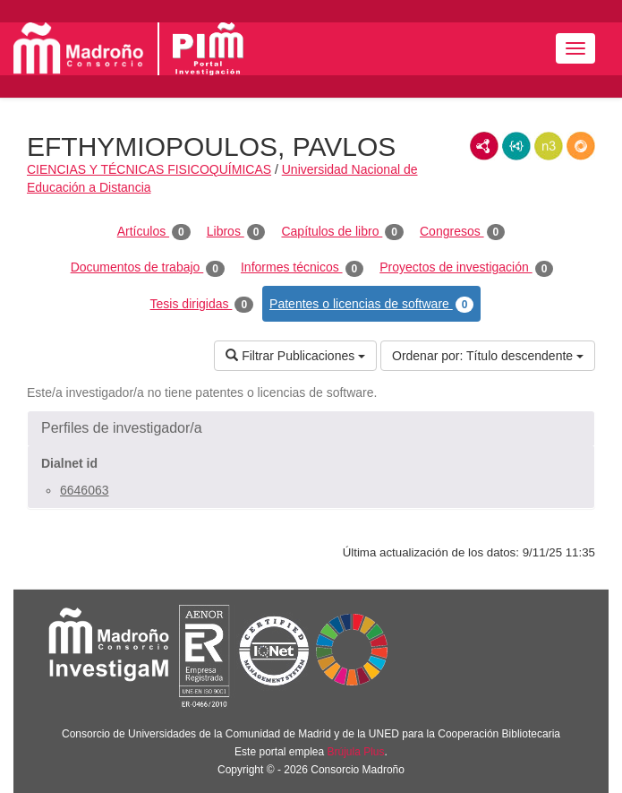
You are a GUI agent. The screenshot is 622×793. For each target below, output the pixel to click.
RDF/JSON (581, 146)
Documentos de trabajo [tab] (148, 268)
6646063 (84, 490)
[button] (311, 428)
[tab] (311, 428)
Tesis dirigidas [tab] (202, 305)
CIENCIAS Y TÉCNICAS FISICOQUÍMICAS (149, 169)
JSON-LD (516, 146)
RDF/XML (484, 146)
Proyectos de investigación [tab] (466, 268)
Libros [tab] (236, 232)
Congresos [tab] (462, 232)
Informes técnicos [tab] (302, 268)
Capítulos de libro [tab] (342, 232)
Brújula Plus (356, 752)
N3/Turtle (548, 146)
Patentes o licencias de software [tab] (371, 305)
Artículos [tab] (154, 232)
